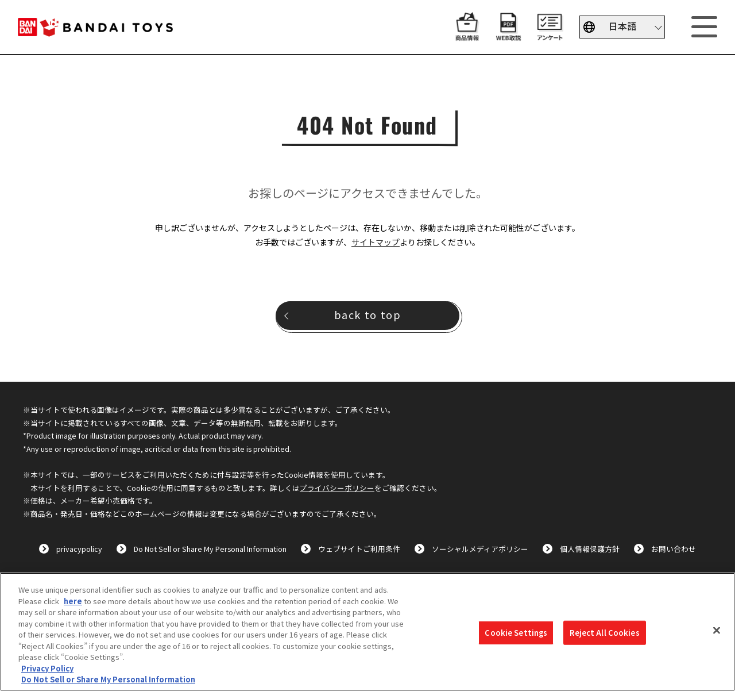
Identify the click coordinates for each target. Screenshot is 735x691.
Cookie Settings (516, 632)
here (73, 601)
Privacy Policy (47, 668)
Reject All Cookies (604, 632)
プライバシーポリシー (337, 487)
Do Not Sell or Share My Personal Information (210, 548)
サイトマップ (375, 242)
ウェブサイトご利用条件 (359, 548)
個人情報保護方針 (590, 548)
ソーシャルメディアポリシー (480, 548)
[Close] (716, 630)
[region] (367, 632)
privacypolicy (79, 548)
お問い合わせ (673, 548)
